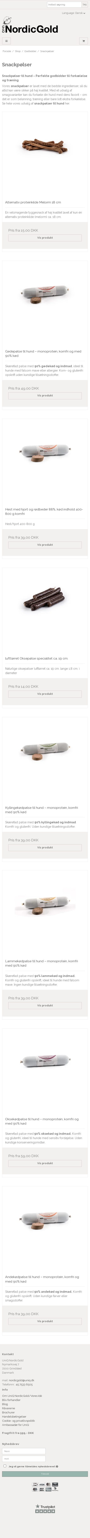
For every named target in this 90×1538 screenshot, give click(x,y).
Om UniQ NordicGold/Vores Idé (22, 1395)
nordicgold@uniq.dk (21, 1380)
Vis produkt (45, 237)
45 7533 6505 (24, 1384)
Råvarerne (8, 1408)
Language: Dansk (73, 13)
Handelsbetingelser (14, 1416)
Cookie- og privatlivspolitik (18, 1420)
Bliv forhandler (11, 1400)
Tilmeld (45, 1474)
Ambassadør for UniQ (15, 1424)
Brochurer (8, 1412)
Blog (5, 1404)
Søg (85, 4)
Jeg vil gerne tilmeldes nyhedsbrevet (39, 1465)
